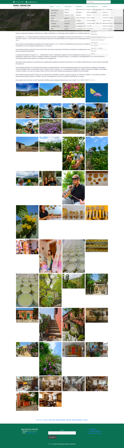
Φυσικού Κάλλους (77, 419)
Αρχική (51, 6)
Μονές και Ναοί (60, 419)
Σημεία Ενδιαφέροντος (93, 6)
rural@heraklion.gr (31, 432)
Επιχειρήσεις (79, 6)
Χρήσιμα (105, 6)
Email (62, 430)
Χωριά (59, 6)
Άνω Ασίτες (52, 419)
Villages (45, 419)
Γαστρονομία (68, 6)
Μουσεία (68, 419)
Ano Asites (39, 419)
